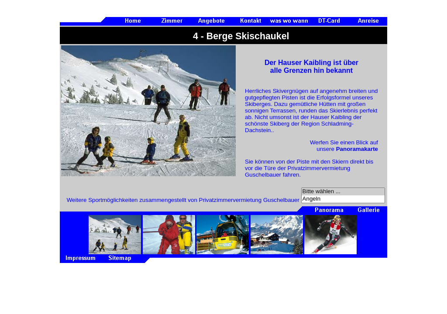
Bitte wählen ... (343, 191)
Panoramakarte (357, 149)
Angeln (343, 199)
